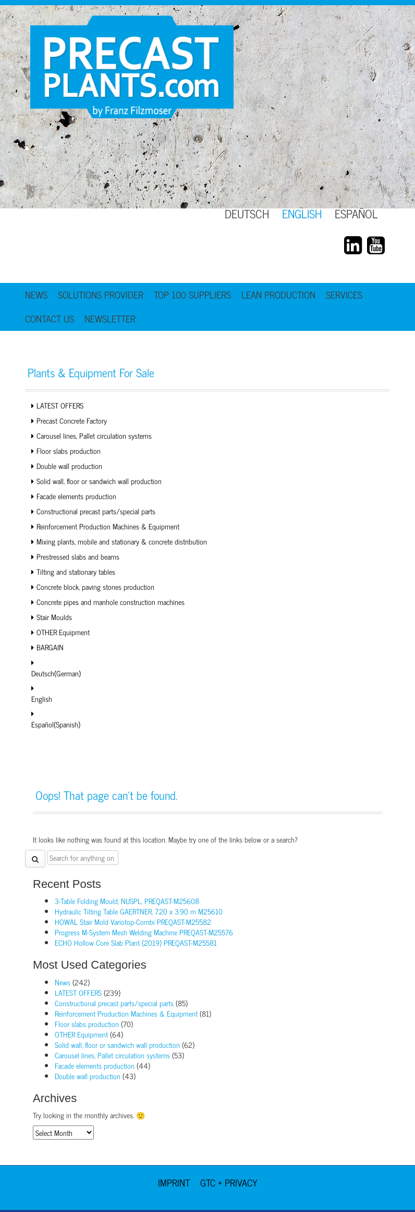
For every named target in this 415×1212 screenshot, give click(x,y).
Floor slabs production (68, 450)
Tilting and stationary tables (75, 571)
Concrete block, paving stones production (95, 586)
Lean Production (278, 294)
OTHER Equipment (63, 632)
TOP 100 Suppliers (192, 294)
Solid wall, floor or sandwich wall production (99, 481)
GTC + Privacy (229, 1182)
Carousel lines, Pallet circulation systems (94, 435)
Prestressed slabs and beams (77, 556)
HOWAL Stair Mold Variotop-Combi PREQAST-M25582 (133, 921)
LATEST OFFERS (59, 405)
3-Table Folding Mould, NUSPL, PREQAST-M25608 (127, 901)
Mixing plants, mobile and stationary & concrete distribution (121, 541)
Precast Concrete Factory (71, 420)
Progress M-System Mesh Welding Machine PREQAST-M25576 (144, 932)
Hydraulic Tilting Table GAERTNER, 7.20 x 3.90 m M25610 (139, 911)
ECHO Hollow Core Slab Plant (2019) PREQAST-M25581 (136, 942)
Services (344, 294)
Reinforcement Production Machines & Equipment (107, 526)
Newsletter (110, 318)
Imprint (174, 1182)
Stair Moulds (54, 617)
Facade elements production (76, 496)
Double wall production (69, 466)
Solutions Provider (100, 294)
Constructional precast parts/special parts (95, 511)
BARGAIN (50, 647)
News (36, 294)
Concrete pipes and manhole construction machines (110, 602)
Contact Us (49, 318)
